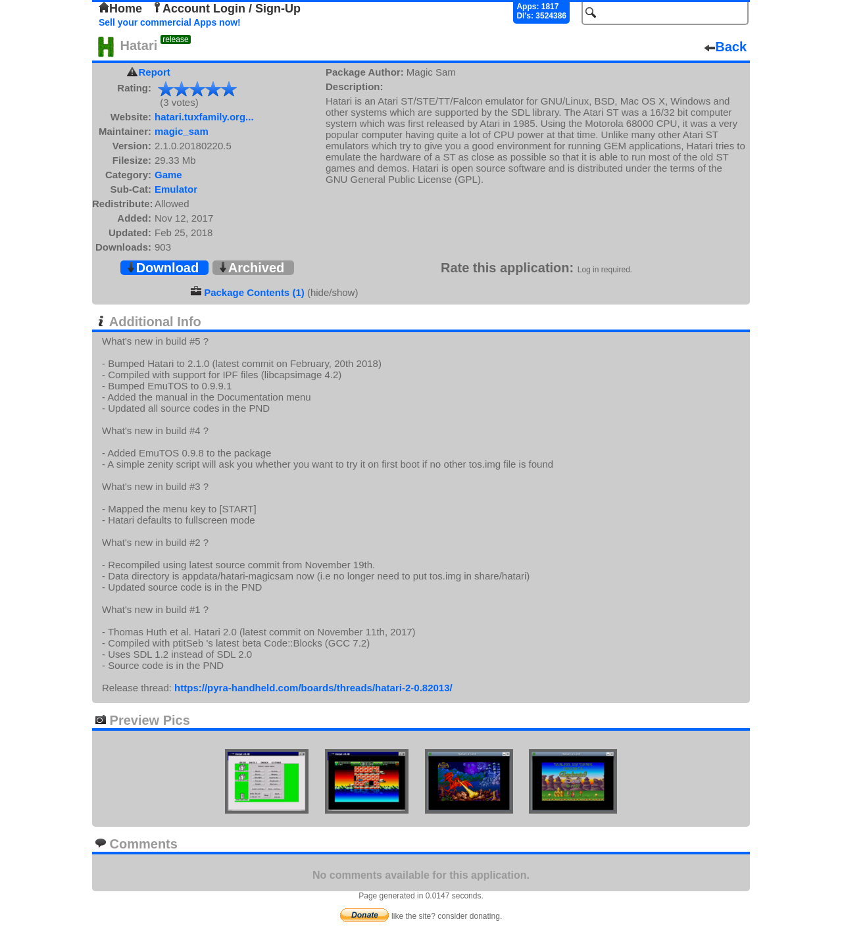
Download (162, 267)
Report (154, 72)
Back (726, 46)
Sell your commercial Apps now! (170, 22)
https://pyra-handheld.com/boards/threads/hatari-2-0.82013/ (313, 687)
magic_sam (182, 131)
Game (168, 174)
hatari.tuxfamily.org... (204, 116)
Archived (251, 267)
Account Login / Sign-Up (226, 8)
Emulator (176, 189)
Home (120, 8)
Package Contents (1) (254, 292)
